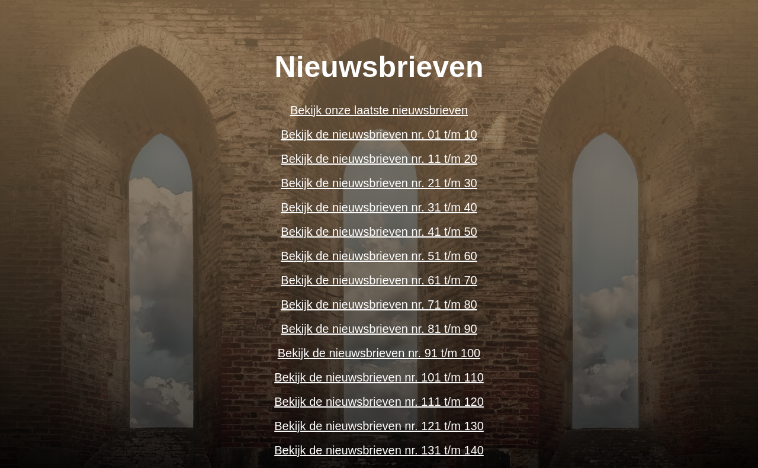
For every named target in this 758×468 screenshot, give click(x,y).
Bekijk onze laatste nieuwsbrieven (379, 110)
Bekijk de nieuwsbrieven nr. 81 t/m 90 (379, 328)
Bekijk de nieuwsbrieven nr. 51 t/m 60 (379, 255)
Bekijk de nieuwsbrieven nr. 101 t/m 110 (379, 377)
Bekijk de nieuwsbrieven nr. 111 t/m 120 (379, 401)
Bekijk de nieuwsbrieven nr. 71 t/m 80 (379, 304)
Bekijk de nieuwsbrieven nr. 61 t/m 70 (379, 280)
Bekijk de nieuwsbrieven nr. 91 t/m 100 (379, 353)
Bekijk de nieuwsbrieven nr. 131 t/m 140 (379, 450)
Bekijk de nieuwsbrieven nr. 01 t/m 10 (379, 134)
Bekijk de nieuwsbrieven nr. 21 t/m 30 (379, 183)
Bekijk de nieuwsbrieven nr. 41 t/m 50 (379, 231)
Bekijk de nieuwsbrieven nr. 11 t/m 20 (379, 158)
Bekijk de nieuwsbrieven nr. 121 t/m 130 (379, 425)
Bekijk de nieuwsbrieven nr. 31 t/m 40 (379, 207)
